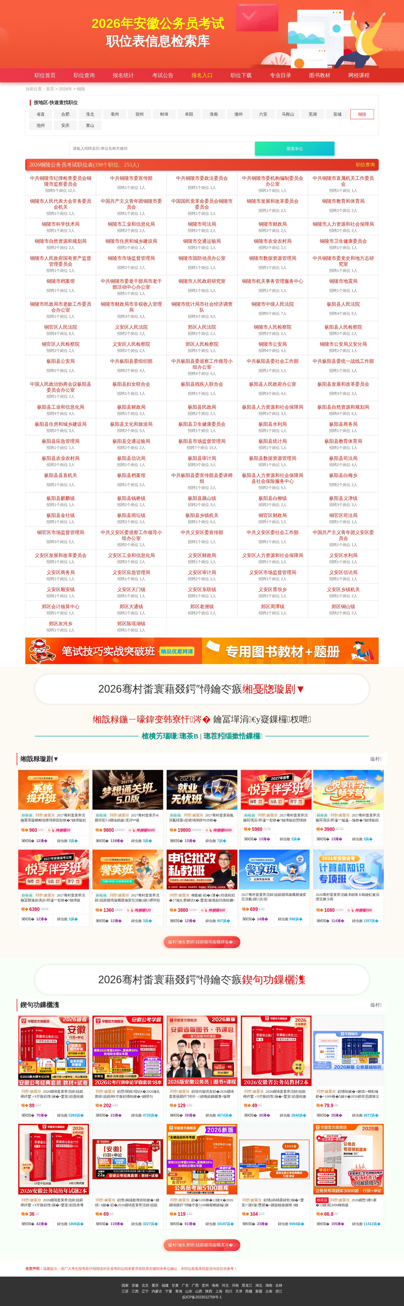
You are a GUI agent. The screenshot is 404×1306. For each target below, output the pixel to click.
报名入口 (202, 75)
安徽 (135, 1285)
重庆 (155, 1285)
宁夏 (168, 1291)
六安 (263, 114)
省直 (41, 114)
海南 (215, 1285)
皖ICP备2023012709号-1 (201, 1297)
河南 (235, 1285)
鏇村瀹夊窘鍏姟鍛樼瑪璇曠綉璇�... (202, 942)
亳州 (115, 114)
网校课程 (359, 75)
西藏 (248, 1291)
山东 (188, 1291)
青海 (178, 1291)
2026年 (65, 88)
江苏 (125, 1291)
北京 (145, 1285)
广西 (195, 1285)
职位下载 (241, 75)
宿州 (139, 114)
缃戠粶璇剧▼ (39, 759)
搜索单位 (295, 148)
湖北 (258, 1285)
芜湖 (313, 114)
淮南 (214, 114)
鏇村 (376, 758)
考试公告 (162, 75)
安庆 (65, 125)
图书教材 (319, 75)
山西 (198, 1291)
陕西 (208, 1291)
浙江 (278, 1291)
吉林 (278, 1285)
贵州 (205, 1285)
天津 (238, 1291)
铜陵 (362, 114)
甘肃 (175, 1285)
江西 (135, 1291)
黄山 (90, 125)
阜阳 (189, 114)
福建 (165, 1285)
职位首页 (45, 75)
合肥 (65, 114)
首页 (50, 88)
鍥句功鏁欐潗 (39, 1005)
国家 (125, 1285)
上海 (218, 1291)
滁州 (238, 114)
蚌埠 (164, 114)
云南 (268, 1291)
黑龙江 (247, 1285)
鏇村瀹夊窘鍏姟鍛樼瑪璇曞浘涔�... (202, 1245)
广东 (185, 1285)
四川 (228, 1291)
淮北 (90, 114)
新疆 (258, 1291)
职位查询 (84, 75)
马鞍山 (288, 114)
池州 (41, 125)
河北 (225, 1285)
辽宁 (145, 1291)
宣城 (337, 114)
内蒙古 (157, 1291)
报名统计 (123, 75)
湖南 (268, 1285)
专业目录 (280, 75)
